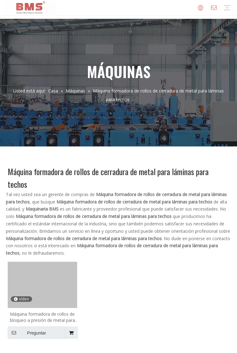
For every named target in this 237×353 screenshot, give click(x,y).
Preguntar (27, 332)
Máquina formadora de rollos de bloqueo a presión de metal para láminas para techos (42, 317)
